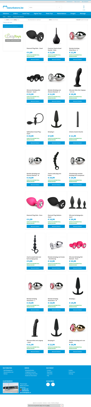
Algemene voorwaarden (37, 402)
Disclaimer (45, 402)
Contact (49, 370)
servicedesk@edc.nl (25, 392)
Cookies (71, 370)
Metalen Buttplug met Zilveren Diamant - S (54, 91)
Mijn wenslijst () (84, 1)
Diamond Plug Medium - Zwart (55, 216)
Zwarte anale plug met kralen (54, 174)
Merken (6, 374)
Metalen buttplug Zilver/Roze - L (32, 299)
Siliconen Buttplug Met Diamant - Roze (76, 258)
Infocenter (49, 374)
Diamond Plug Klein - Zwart (35, 48)
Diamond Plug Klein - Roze (34, 215)
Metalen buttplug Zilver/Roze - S (74, 49)
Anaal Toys (25, 13)
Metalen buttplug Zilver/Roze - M (53, 299)
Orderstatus (72, 372)
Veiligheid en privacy (30, 372)
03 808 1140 (24, 389)
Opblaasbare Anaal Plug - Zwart (34, 132)
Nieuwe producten (8, 372)
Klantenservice (69, 1)
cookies (48, 405)
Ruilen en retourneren (31, 375)
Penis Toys (49, 13)
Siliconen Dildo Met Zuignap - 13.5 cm (77, 91)
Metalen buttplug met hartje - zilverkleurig (56, 258)
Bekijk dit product (35, 59)
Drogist (73, 13)
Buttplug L (72, 299)
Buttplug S (51, 132)
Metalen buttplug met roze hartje (77, 341)
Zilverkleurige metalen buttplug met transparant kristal (76, 174)
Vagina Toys (37, 13)
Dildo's (15, 13)
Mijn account (77, 1)
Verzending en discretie (31, 374)
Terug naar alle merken (7, 22)
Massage (83, 13)
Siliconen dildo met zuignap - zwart (35, 341)
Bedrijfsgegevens (8, 370)
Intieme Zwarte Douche (76, 132)
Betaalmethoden (29, 370)
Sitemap (71, 374)
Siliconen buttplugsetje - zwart (76, 216)
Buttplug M (51, 340)
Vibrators (6, 13)
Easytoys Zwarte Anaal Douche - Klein (54, 49)
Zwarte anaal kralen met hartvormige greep (34, 258)
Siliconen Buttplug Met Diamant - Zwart (33, 91)
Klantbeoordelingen (55, 402)
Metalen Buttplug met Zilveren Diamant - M (33, 174)
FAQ (48, 375)
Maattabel (49, 372)
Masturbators (61, 13)
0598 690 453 (24, 391)
